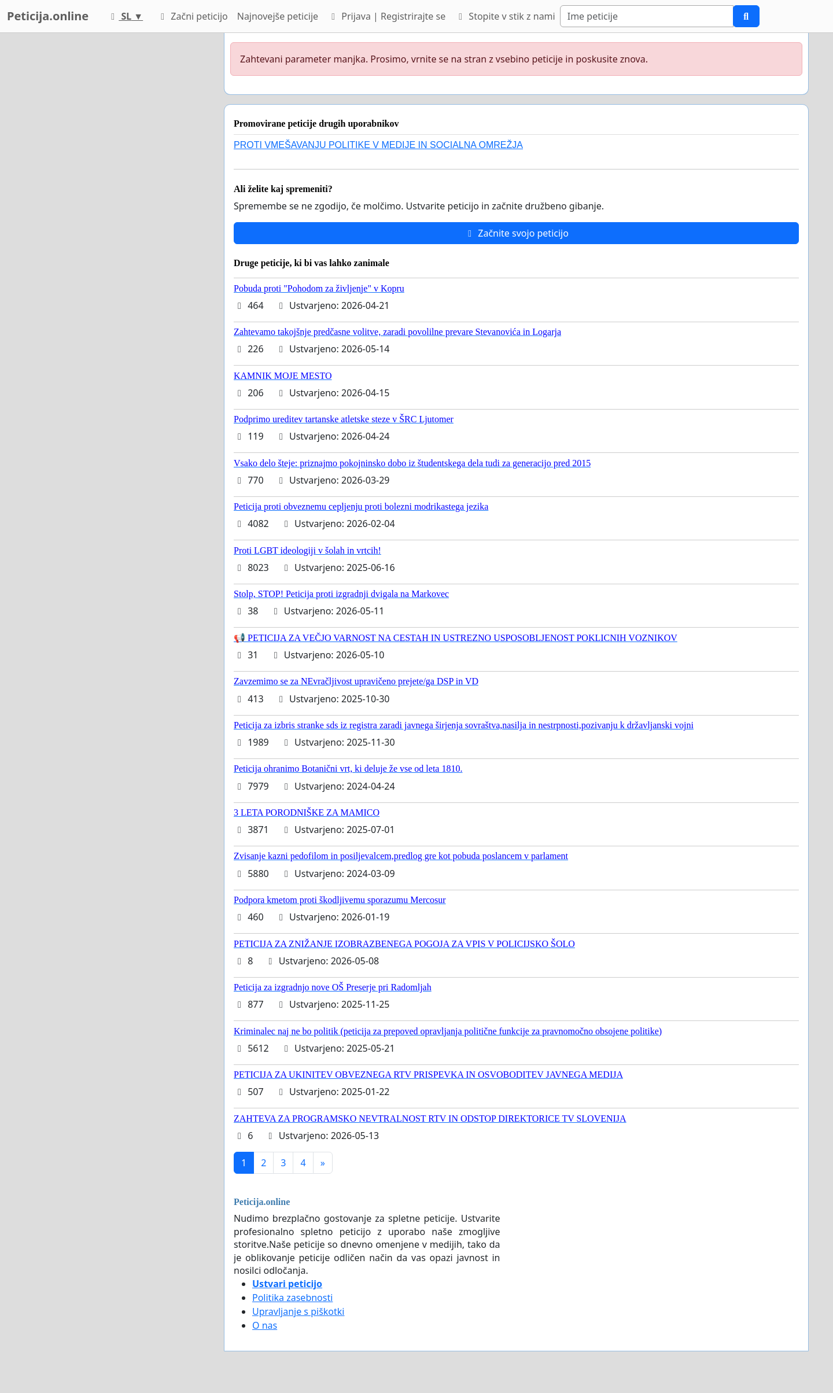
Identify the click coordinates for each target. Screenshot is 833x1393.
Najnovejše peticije (277, 16)
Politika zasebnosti (292, 1297)
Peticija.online (48, 16)
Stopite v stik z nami (505, 16)
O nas (264, 1325)
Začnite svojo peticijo (516, 233)
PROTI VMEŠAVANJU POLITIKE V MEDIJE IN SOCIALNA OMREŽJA (378, 145)
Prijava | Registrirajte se (386, 16)
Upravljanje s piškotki (298, 1311)
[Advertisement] (111, 206)
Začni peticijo (192, 16)
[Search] (647, 16)
